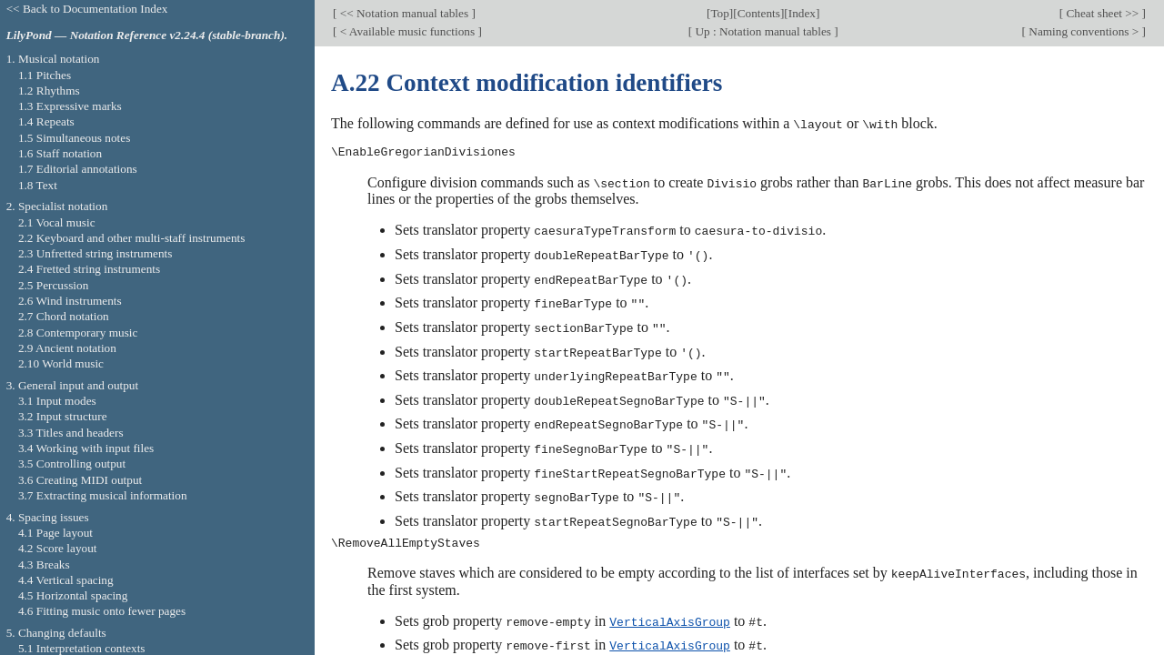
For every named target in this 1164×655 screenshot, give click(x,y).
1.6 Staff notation (60, 153)
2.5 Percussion (53, 285)
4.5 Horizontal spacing (72, 595)
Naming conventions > (1084, 31)
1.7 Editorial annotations (77, 169)
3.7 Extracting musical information (102, 495)
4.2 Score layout (57, 548)
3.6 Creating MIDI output (80, 480)
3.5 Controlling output (71, 463)
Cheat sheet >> (1102, 13)
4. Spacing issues (47, 517)
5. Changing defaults (56, 633)
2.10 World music (61, 363)
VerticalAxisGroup (669, 612)
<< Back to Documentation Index (87, 8)
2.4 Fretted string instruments (89, 269)
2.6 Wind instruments (70, 300)
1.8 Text (37, 185)
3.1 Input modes (57, 401)
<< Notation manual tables (403, 13)
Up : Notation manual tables (763, 31)
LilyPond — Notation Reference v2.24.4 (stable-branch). (147, 35)
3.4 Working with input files (86, 448)
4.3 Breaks (44, 564)
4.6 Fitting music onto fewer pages (102, 611)
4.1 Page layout (55, 532)
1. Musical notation (53, 59)
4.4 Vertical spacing (66, 580)
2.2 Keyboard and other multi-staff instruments (132, 238)
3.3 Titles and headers (71, 432)
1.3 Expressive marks (70, 106)
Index (802, 13)
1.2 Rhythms (49, 90)
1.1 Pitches (44, 75)
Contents (759, 13)
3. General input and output (72, 385)
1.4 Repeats (46, 121)
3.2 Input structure (62, 416)
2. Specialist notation (57, 206)
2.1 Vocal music (56, 222)
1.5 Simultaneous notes (74, 138)
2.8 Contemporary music (78, 332)
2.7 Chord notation (63, 316)
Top (719, 13)
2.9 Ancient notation (67, 348)
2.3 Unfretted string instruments (95, 253)
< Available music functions (406, 31)
